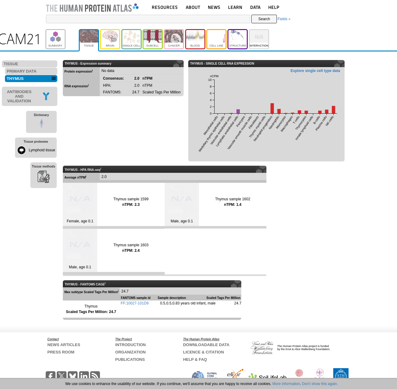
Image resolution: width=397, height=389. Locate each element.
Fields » (283, 19)
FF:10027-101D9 (135, 303)
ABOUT (193, 7)
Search (264, 19)
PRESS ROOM (61, 352)
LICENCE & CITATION (203, 352)
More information (286, 384)
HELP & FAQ (195, 359)
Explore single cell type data (315, 71)
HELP (273, 7)
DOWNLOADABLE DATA (206, 344)
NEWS (214, 7)
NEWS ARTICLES (64, 344)
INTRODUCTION (130, 344)
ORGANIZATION (130, 352)
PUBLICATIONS (130, 359)
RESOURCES (165, 7)
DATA (255, 7)
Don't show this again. (320, 384)
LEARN (235, 7)
